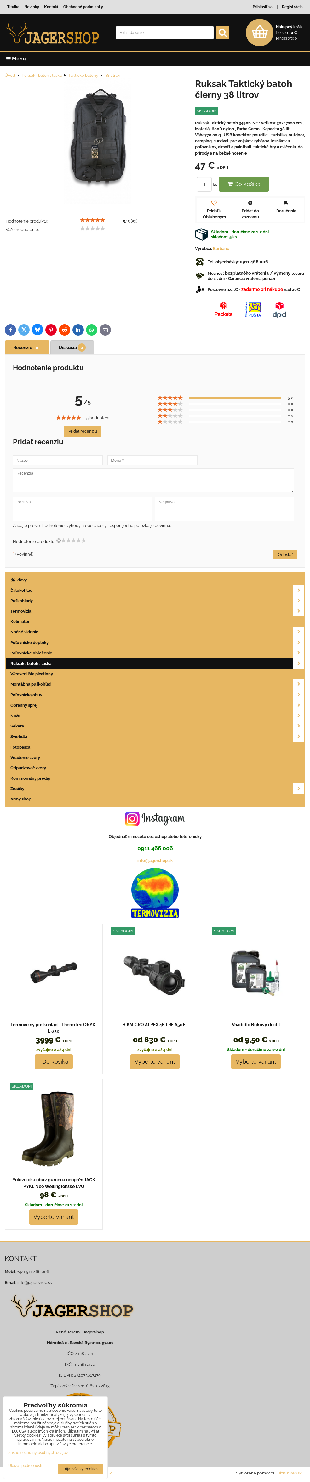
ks (208, 184)
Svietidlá (157, 736)
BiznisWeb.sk (289, 1473)
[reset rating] (58, 540)
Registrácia (292, 7)
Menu (16, 59)
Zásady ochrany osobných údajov (38, 1453)
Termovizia (157, 611)
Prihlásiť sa (263, 7)
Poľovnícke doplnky (157, 642)
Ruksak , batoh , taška (157, 663)
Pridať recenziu (82, 431)
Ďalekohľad (157, 590)
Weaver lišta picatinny (31, 673)
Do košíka (244, 184)
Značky (157, 788)
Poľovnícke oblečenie (157, 653)
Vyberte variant (155, 1061)
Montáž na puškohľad (157, 684)
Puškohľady (157, 601)
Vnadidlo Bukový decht (256, 1024)
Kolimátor (20, 621)
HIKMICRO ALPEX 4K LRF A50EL (155, 1024)
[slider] (92, 220)
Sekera (157, 726)
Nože (157, 715)
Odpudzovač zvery (28, 768)
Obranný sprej (157, 705)
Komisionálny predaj (30, 778)
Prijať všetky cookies (80, 1469)
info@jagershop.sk (155, 860)
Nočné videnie (157, 632)
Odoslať (285, 554)
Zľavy (18, 580)
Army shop (20, 799)
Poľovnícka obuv (157, 695)
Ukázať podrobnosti (25, 1466)
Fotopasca (20, 747)
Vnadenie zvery (25, 757)
